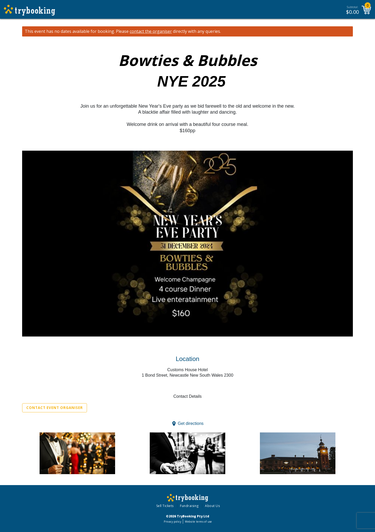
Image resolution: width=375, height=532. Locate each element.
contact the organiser (151, 31)
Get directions (191, 423)
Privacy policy (172, 521)
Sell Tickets (165, 506)
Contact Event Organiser (54, 407)
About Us (212, 506)
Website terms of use (198, 521)
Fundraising (189, 506)
